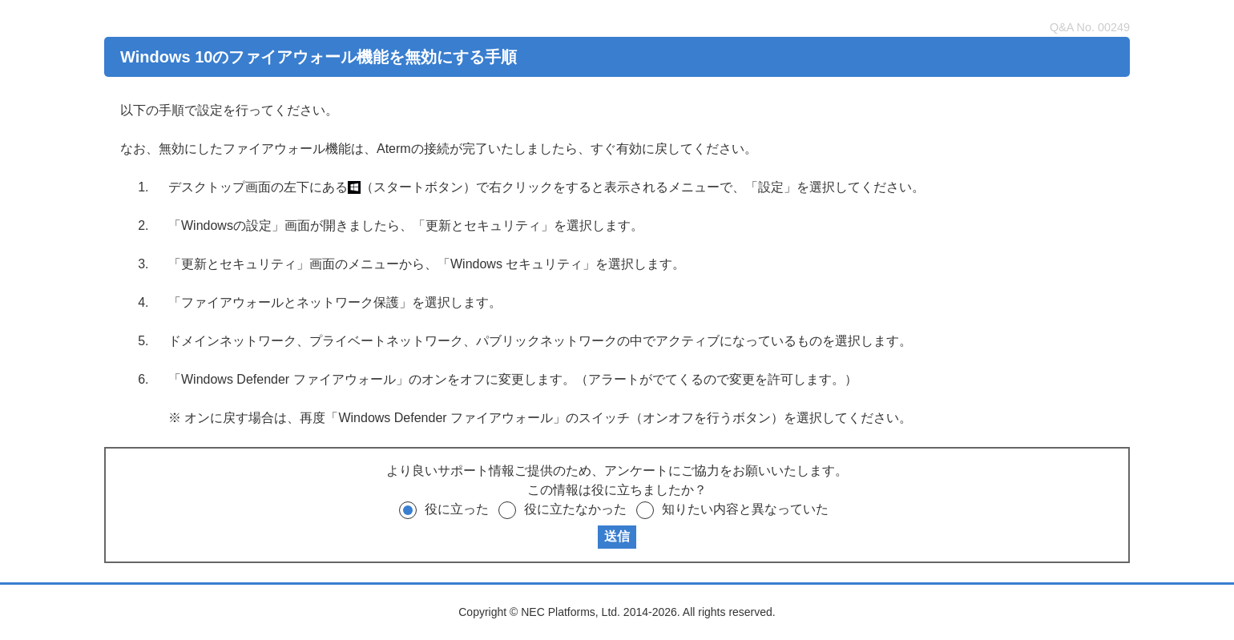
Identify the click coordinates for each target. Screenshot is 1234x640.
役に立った (457, 509)
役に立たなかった (575, 509)
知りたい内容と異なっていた (745, 509)
